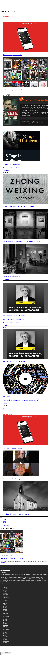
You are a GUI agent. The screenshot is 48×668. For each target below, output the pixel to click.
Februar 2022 (5, 594)
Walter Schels (3, 581)
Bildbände (6, 170)
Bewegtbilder (7, 92)
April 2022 (5, 591)
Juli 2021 (4, 604)
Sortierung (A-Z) (6, 523)
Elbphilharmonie (10, 575)
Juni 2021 (5, 606)
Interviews (7, 279)
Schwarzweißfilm (16, 580)
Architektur (18, 574)
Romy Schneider (9, 580)
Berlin (30, 574)
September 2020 (6, 616)
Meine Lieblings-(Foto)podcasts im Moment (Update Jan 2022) (21, 400)
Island (10, 577)
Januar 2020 (5, 626)
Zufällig (4, 522)
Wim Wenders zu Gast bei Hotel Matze (14, 316)
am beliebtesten (6, 525)
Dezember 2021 (6, 597)
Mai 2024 (5, 585)
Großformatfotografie (29, 575)
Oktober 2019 (5, 628)
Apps (5, 18)
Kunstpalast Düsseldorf (26, 577)
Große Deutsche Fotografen (18, 575)
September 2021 (6, 601)
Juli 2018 (4, 638)
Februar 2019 (5, 636)
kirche (20, 577)
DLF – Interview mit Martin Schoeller (13, 319)
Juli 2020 (4, 617)
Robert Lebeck (3, 580)
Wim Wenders (8, 581)
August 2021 (5, 603)
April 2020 (5, 622)
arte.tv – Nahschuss (8, 129)
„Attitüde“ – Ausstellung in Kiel (12, 277)
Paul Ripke (27, 578)
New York (23, 578)
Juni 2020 (5, 619)
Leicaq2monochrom (9, 578)
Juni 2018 (5, 639)
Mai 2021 (5, 607)
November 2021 (6, 598)
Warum (5, 403)
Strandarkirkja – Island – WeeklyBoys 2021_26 (16, 514)
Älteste (4, 521)
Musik (20, 578)
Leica (41, 577)
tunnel (38, 580)
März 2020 (5, 623)
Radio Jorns (6, 396)
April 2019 (5, 635)
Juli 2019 (4, 630)
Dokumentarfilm (44, 574)
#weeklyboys (7, 574)
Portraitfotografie (42, 578)
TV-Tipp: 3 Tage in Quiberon (11, 164)
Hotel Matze (43, 575)
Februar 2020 (5, 625)
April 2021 (5, 609)
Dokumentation (3, 575)
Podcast (6, 325)
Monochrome (15, 578)
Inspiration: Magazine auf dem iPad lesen (15, 90)
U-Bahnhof (41, 580)
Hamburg (39, 575)
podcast (37, 578)
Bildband (33, 574)
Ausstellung (23, 574)
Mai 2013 (5, 642)
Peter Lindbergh (32, 578)
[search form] (5, 570)
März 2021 (5, 610)
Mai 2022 (5, 590)
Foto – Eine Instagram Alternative (12, 55)
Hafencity (36, 575)
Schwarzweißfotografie (24, 580)
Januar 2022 (5, 596)
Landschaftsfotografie (35, 577)
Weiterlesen (2, 562)
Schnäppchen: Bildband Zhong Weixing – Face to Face (18, 206)
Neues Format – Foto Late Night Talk (13, 479)
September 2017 (6, 641)
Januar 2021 (5, 613)
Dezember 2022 (6, 587)
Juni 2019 (5, 632)
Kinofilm (17, 577)
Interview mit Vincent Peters (11, 167)
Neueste (4, 519)
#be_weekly (2, 574)
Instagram (2, 577)
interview (6, 577)
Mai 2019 (5, 633)
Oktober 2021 (5, 600)
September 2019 (6, 629)
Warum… (5, 409)
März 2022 (5, 593)
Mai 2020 (5, 620)
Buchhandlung (38, 574)
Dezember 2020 (6, 614)
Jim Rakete (13, 577)
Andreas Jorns (13, 574)
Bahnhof (27, 574)
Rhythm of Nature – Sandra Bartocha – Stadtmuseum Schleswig (21, 241)
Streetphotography (32, 580)
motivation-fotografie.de (7, 11)
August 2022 (5, 588)
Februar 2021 (5, 612)
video (45, 580)
